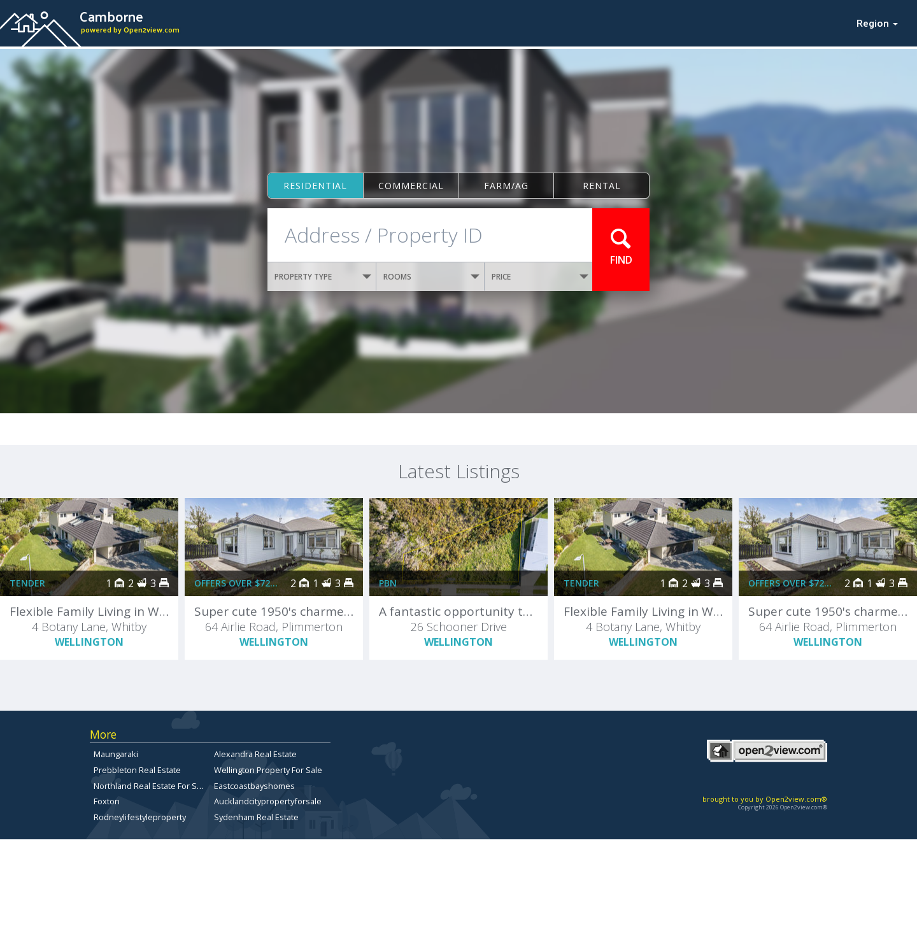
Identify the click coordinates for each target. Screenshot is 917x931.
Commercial (411, 186)
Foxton (107, 801)
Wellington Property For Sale (268, 770)
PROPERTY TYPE (322, 276)
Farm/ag (506, 186)
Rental (602, 186)
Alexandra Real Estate (255, 754)
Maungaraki (116, 754)
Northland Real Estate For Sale (151, 786)
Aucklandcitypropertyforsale (268, 801)
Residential (315, 186)
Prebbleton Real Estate (137, 770)
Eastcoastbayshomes (254, 786)
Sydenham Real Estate (256, 817)
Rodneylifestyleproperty (140, 817)
